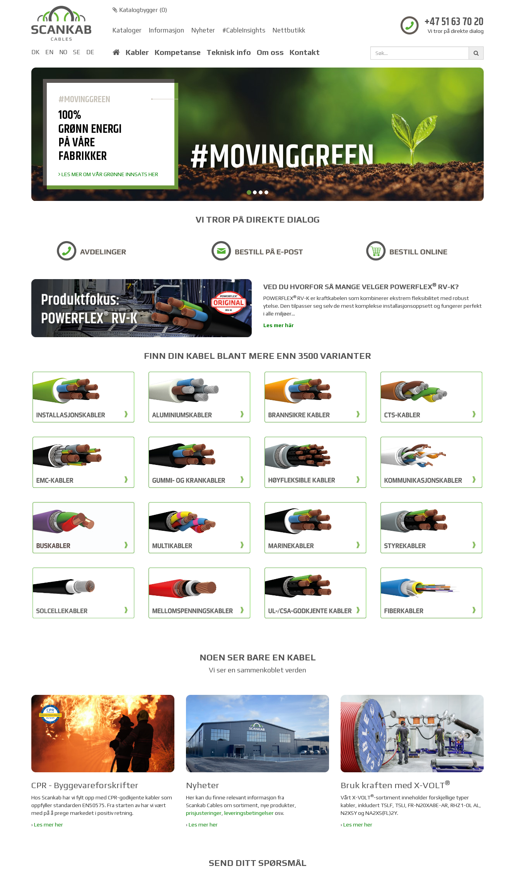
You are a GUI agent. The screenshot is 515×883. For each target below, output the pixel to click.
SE (76, 52)
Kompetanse (178, 52)
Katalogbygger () (140, 10)
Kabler (137, 52)
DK (35, 52)
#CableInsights (243, 30)
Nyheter (203, 30)
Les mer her (48, 824)
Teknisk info (228, 52)
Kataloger (127, 30)
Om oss (270, 52)
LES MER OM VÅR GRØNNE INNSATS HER (108, 174)
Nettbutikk (289, 30)
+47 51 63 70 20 (454, 22)
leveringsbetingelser (249, 813)
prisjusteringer (204, 813)
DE (90, 52)
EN (49, 52)
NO (63, 52)
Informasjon (166, 30)
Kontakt (305, 52)
